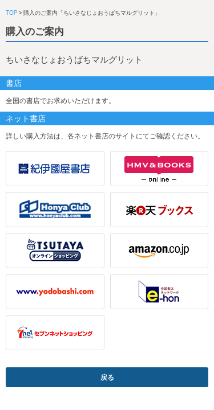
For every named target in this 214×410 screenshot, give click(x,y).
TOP (11, 13)
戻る (107, 378)
